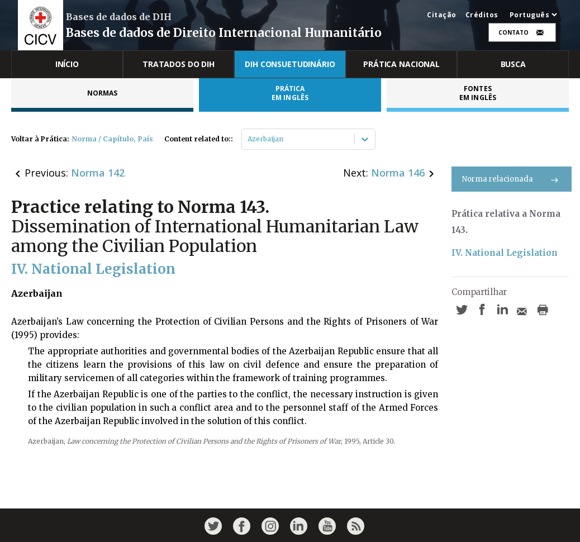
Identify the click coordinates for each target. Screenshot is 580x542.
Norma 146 (398, 172)
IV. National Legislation (504, 253)
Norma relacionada (511, 179)
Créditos (481, 15)
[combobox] (248, 139)
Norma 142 (98, 172)
